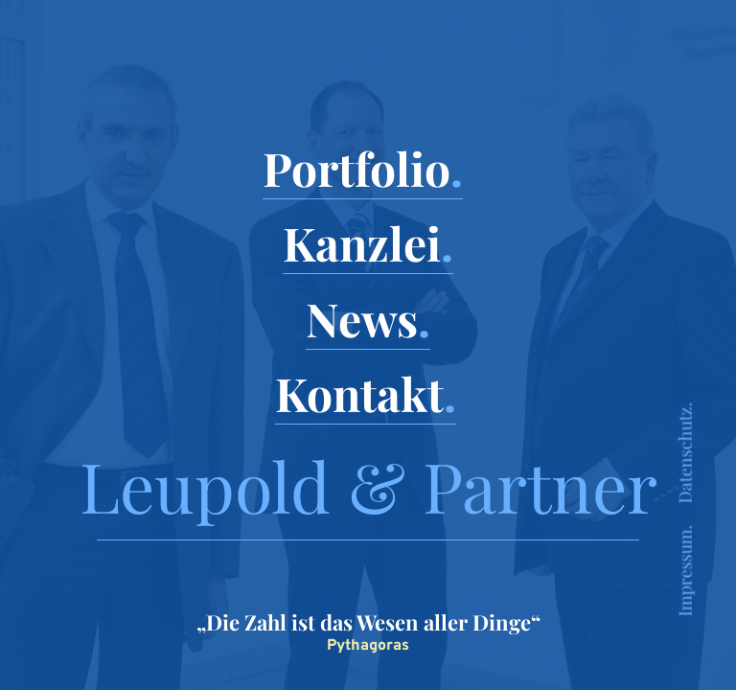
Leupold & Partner (368, 485)
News (362, 318)
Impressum (685, 573)
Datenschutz (685, 455)
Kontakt (359, 393)
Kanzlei (362, 242)
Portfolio (356, 167)
